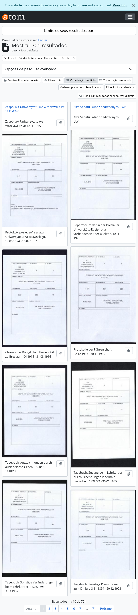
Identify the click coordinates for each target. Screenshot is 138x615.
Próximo (106, 609)
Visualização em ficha (81, 80)
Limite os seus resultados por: (69, 30)
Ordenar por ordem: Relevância (79, 87)
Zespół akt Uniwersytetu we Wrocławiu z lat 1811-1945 (34, 109)
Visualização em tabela (115, 80)
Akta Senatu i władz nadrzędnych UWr (100, 107)
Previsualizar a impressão (21, 80)
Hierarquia (52, 80)
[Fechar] (133, 5)
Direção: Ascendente (119, 87)
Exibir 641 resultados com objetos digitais (106, 96)
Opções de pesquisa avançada (30, 69)
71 (94, 609)
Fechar (43, 40)
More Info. (120, 5)
